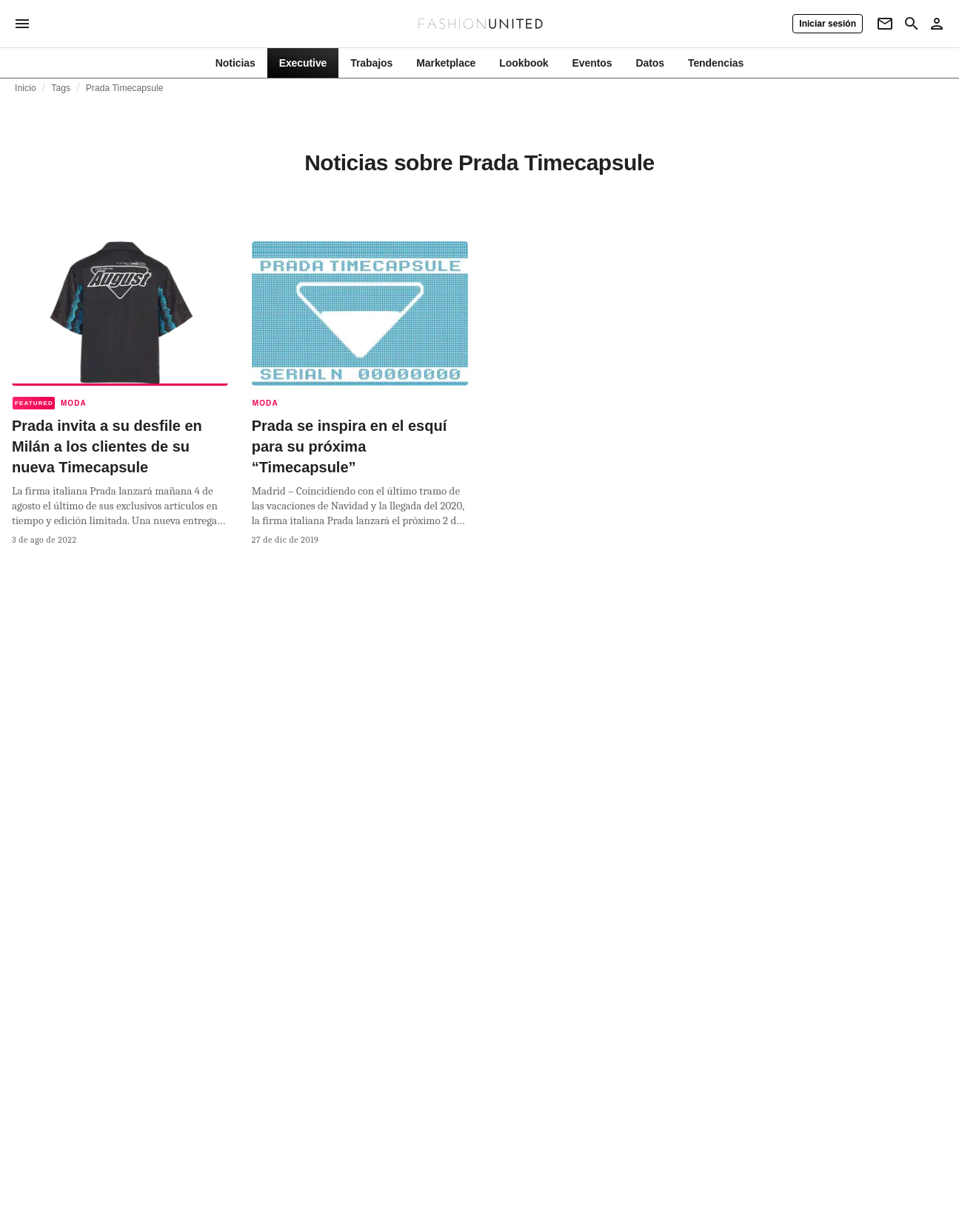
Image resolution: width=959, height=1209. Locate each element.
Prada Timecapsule (125, 88)
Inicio (25, 88)
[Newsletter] (885, 24)
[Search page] (911, 24)
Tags (60, 88)
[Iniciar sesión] (827, 23)
